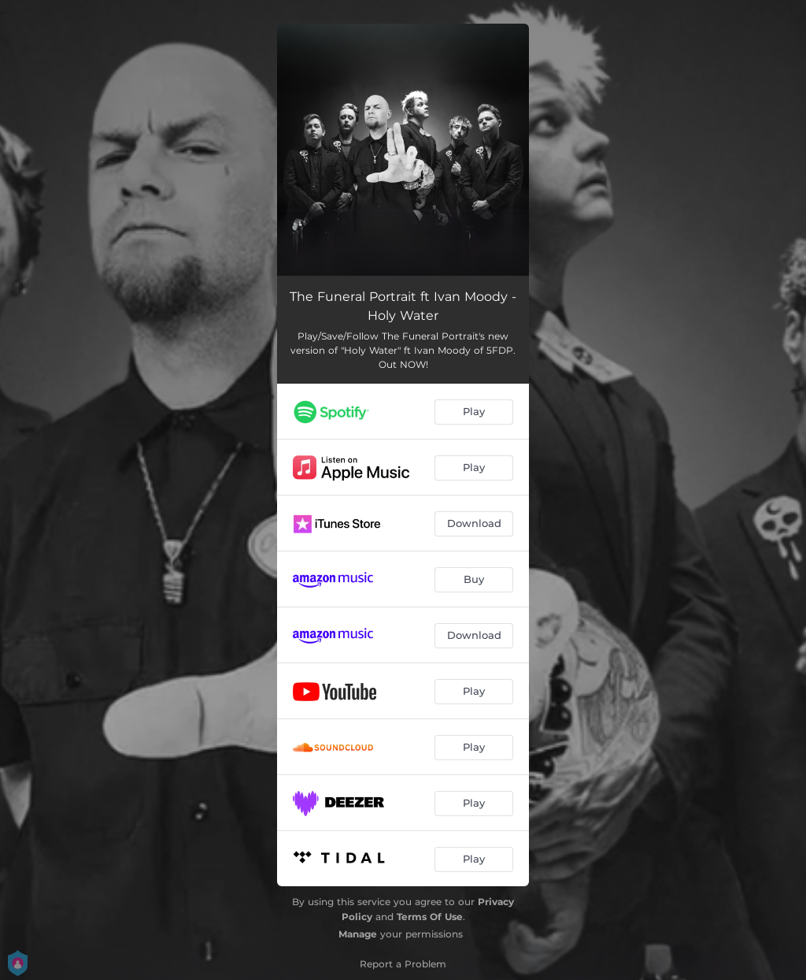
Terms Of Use (430, 916)
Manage (357, 934)
